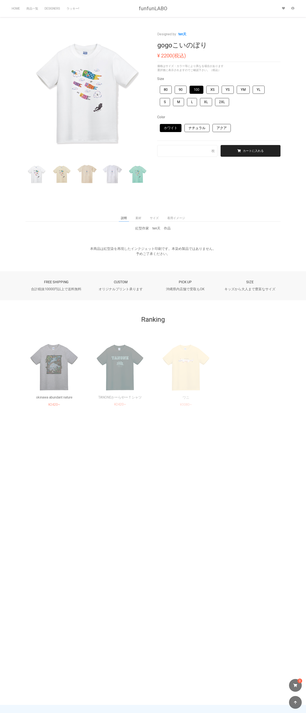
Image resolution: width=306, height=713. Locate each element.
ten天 (182, 34)
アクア (222, 128)
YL (259, 90)
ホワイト (170, 128)
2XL (222, 102)
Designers (52, 8)
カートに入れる (250, 150)
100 (196, 90)
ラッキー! (73, 8)
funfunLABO (153, 8)
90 (181, 90)
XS (212, 90)
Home (16, 8)
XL (206, 102)
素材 (138, 218)
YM (243, 90)
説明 (124, 218)
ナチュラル (196, 128)
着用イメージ (176, 218)
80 (166, 90)
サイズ (154, 218)
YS (228, 90)
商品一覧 (32, 8)
